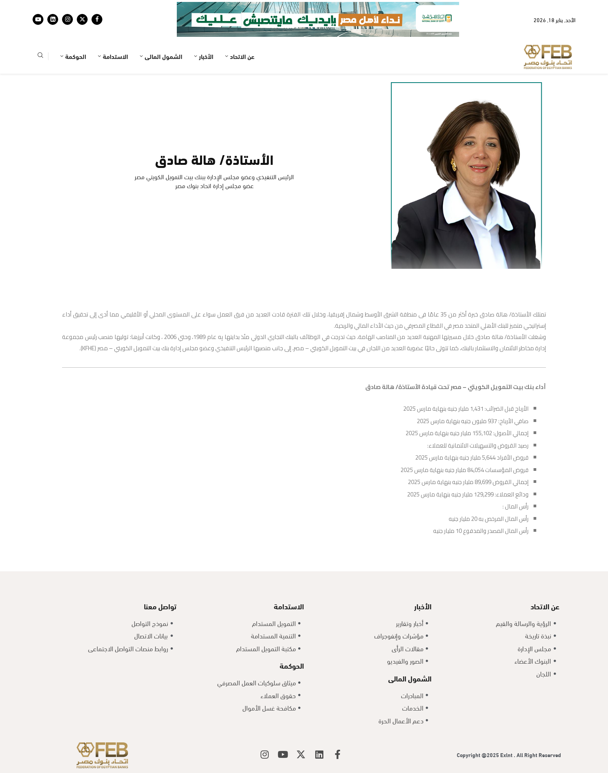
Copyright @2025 (478, 755)
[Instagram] (67, 19)
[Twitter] (82, 19)
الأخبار (206, 56)
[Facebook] (97, 19)
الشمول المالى (163, 56)
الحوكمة (75, 56)
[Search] (40, 56)
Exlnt (507, 755)
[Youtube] (38, 19)
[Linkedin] (52, 19)
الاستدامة (115, 56)
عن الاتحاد (242, 56)
